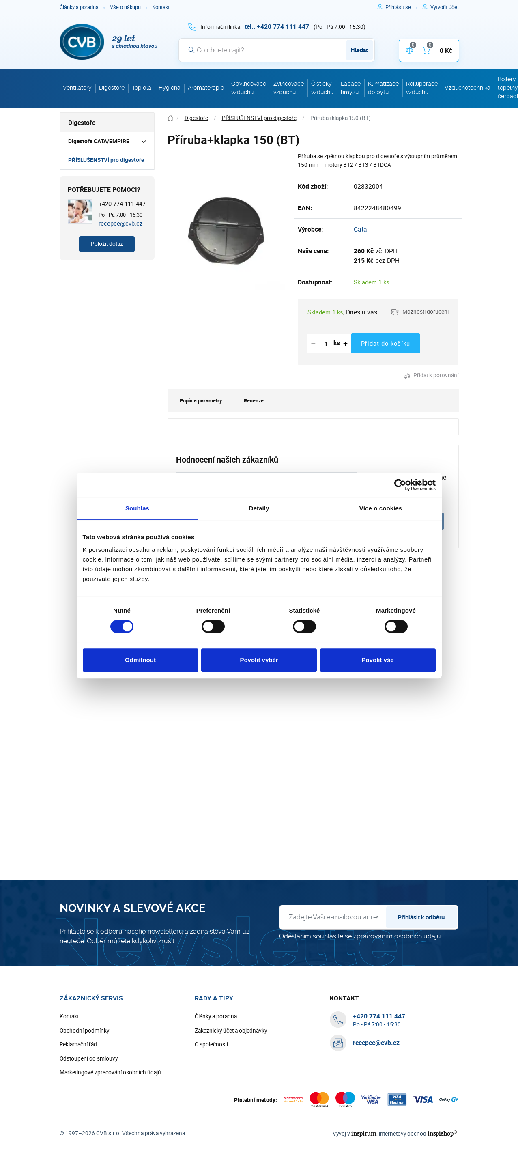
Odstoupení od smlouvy (89, 1058)
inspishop (442, 1133)
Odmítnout (140, 659)
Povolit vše (377, 659)
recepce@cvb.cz (120, 223)
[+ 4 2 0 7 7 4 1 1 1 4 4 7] (277, 26)
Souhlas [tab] (137, 508)
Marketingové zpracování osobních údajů (110, 1072)
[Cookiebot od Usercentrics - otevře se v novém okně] (400, 485)
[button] (420, 312)
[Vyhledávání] (276, 50)
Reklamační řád (78, 1044)
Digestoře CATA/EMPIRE (98, 141)
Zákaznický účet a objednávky (231, 1030)
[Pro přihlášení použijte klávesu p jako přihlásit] (401, 7)
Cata (360, 229)
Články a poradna (79, 7)
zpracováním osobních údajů (397, 936)
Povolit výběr (259, 659)
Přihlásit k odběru (421, 917)
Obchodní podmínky (84, 1030)
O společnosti (211, 1044)
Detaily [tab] (259, 508)
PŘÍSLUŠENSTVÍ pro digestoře (106, 160)
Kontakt (161, 7)
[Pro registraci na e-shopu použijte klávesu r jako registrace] (444, 7)
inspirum (363, 1133)
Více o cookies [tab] (380, 508)
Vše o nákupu (125, 7)
